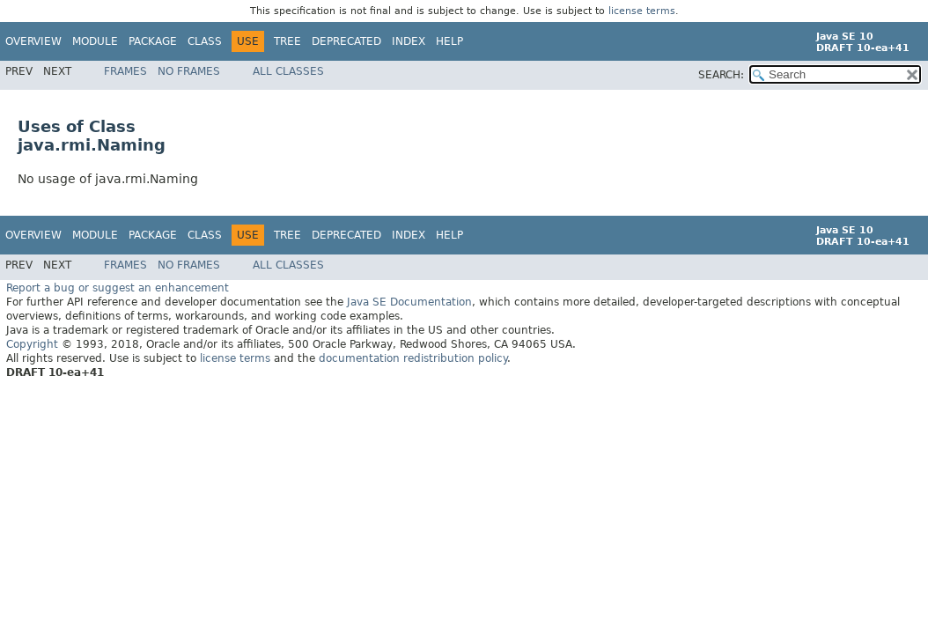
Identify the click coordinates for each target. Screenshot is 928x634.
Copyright (32, 343)
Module (95, 41)
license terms (641, 11)
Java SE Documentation (409, 301)
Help (449, 41)
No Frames (189, 71)
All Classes (288, 71)
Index (408, 41)
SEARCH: (721, 75)
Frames (125, 71)
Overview (33, 41)
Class (205, 41)
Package (153, 41)
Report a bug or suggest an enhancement (117, 287)
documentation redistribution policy (413, 357)
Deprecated (346, 41)
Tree (287, 41)
